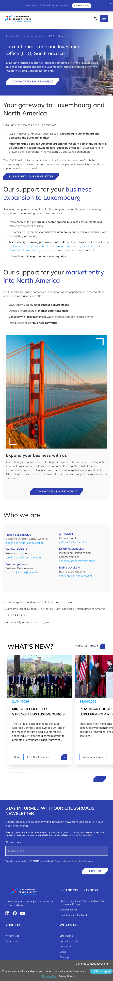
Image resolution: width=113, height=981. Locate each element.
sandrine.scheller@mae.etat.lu (77, 560)
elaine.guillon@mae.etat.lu (75, 575)
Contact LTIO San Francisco (32, 81)
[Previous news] (96, 779)
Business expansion (93, 756)
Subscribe (94, 871)
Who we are (12, 941)
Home (9, 36)
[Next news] (103, 779)
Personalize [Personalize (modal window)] (49, 976)
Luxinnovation (55, 246)
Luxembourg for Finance (80, 246)
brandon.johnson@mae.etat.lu (23, 572)
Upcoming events (69, 941)
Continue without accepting (93, 963)
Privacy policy (61, 861)
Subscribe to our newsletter (31, 176)
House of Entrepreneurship (29, 246)
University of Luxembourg (24, 250)
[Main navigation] (104, 18)
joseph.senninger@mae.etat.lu (24, 542)
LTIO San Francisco (38, 756)
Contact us (65, 946)
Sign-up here (13, 842)
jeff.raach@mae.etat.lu (73, 542)
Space (17, 756)
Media (63, 951)
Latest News (66, 935)
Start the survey (81, 5)
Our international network (30, 36)
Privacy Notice (85, 835)
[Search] (95, 18)
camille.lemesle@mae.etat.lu (23, 557)
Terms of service (79, 861)
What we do (12, 935)
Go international (68, 909)
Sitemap (64, 957)
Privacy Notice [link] (66, 976)
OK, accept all (101, 971)
